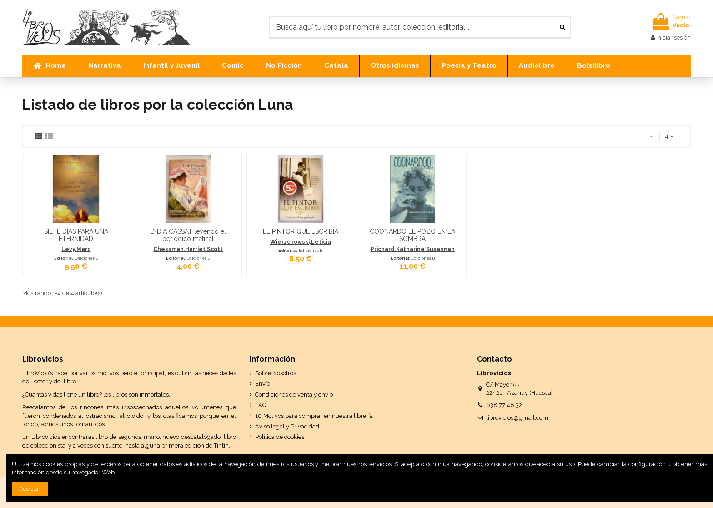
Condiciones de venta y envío (294, 394)
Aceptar (29, 488)
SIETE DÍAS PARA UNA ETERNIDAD (76, 235)
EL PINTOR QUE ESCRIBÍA (300, 231)
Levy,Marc (75, 249)
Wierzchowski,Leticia (300, 242)
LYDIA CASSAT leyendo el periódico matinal (188, 235)
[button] (104, 66)
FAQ (260, 405)
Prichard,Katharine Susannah (413, 249)
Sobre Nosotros (275, 373)
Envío (262, 383)
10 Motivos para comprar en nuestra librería (314, 415)
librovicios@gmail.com (517, 417)
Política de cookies (279, 436)
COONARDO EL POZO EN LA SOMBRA (412, 235)
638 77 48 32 (504, 405)
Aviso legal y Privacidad (287, 426)
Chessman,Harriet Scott (188, 249)
